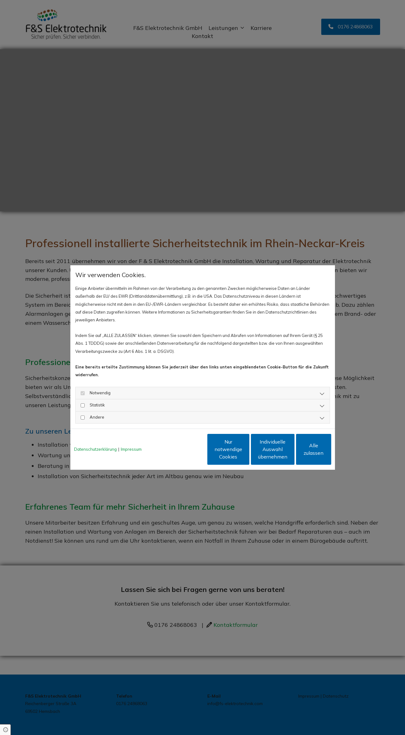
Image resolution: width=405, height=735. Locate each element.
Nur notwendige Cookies (184, 449)
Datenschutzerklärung (95, 449)
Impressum (131, 449)
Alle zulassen (302, 449)
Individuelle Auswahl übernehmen (243, 449)
